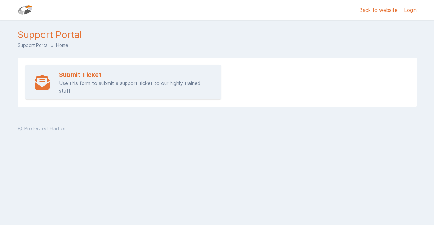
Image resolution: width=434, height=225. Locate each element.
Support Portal (33, 45)
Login (410, 10)
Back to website (379, 10)
